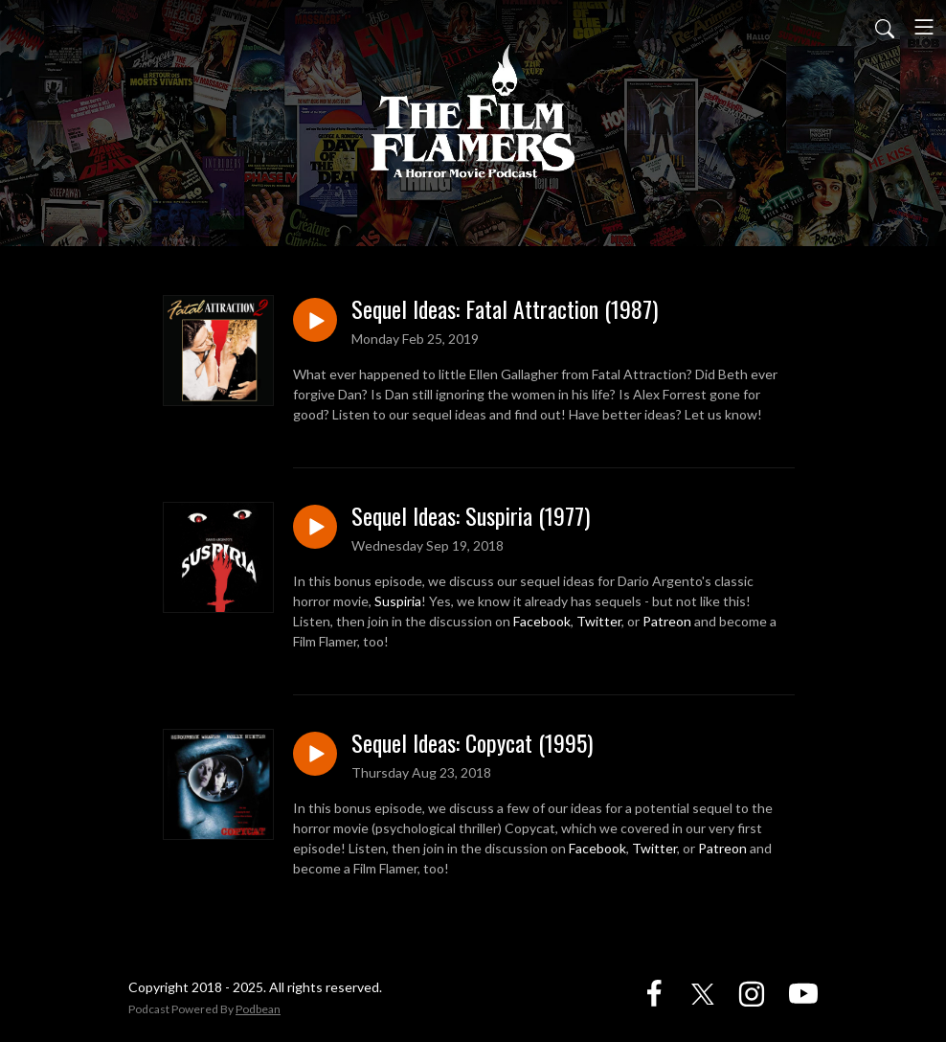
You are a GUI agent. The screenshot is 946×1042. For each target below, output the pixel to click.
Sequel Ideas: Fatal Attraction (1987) (504, 309)
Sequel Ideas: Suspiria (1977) (470, 516)
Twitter (598, 621)
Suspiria (397, 601)
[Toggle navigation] (924, 27)
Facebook (542, 621)
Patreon (666, 621)
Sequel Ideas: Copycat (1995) (472, 743)
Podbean (258, 1009)
